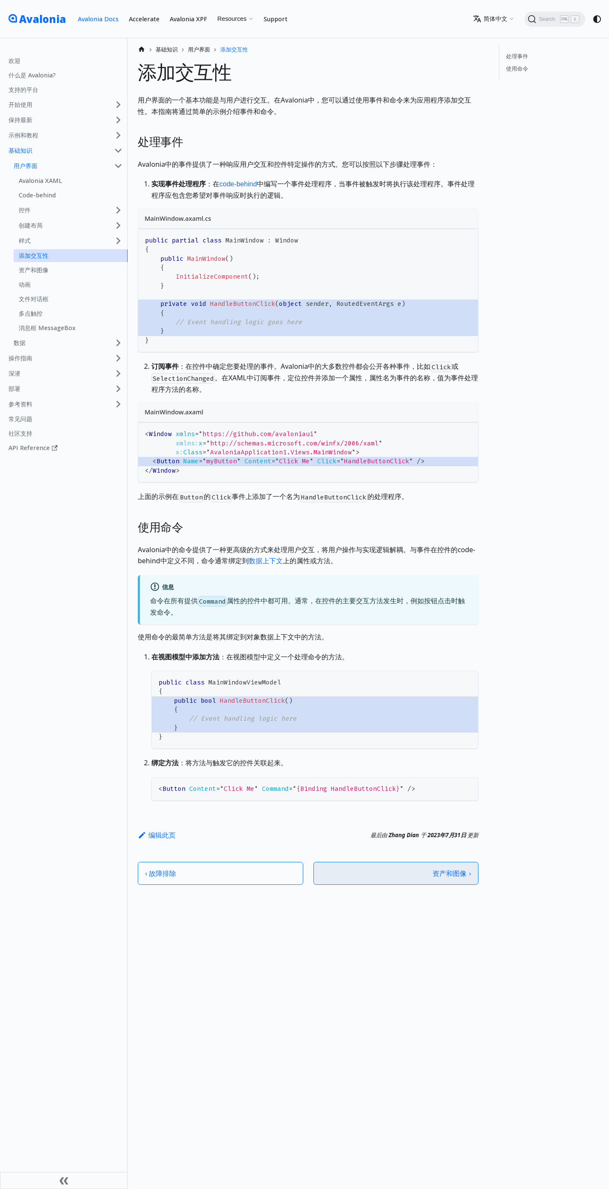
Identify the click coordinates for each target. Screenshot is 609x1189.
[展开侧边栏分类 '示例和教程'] (118, 135)
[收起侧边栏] (64, 1180)
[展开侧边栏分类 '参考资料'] (118, 404)
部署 (14, 389)
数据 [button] (20, 343)
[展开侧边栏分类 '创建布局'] (118, 225)
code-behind (238, 184)
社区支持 (20, 433)
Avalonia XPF (188, 19)
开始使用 (20, 104)
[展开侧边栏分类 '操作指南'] (118, 358)
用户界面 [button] (25, 166)
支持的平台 (23, 90)
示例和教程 (23, 135)
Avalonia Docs (98, 19)
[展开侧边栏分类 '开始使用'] (118, 104)
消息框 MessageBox (47, 328)
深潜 (14, 373)
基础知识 (20, 150)
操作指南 (20, 358)
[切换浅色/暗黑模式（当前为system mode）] (597, 19)
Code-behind (37, 195)
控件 (25, 210)
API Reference (33, 448)
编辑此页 (157, 835)
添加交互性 (33, 255)
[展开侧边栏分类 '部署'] (118, 389)
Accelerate (144, 19)
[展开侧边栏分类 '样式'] (118, 241)
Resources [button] (232, 18)
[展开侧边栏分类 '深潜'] (118, 373)
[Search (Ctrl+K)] (554, 19)
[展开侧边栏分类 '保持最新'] (118, 120)
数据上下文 (266, 561)
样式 (25, 241)
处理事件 (517, 56)
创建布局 (31, 225)
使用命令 (517, 69)
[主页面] (141, 49)
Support (275, 19)
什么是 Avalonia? (32, 75)
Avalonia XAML (40, 181)
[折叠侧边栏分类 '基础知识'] (118, 150)
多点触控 (31, 313)
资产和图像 (33, 270)
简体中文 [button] (490, 18)
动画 (25, 284)
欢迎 (14, 61)
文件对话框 (33, 299)
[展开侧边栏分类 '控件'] (118, 210)
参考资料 (20, 404)
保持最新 (20, 120)
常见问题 (20, 419)
